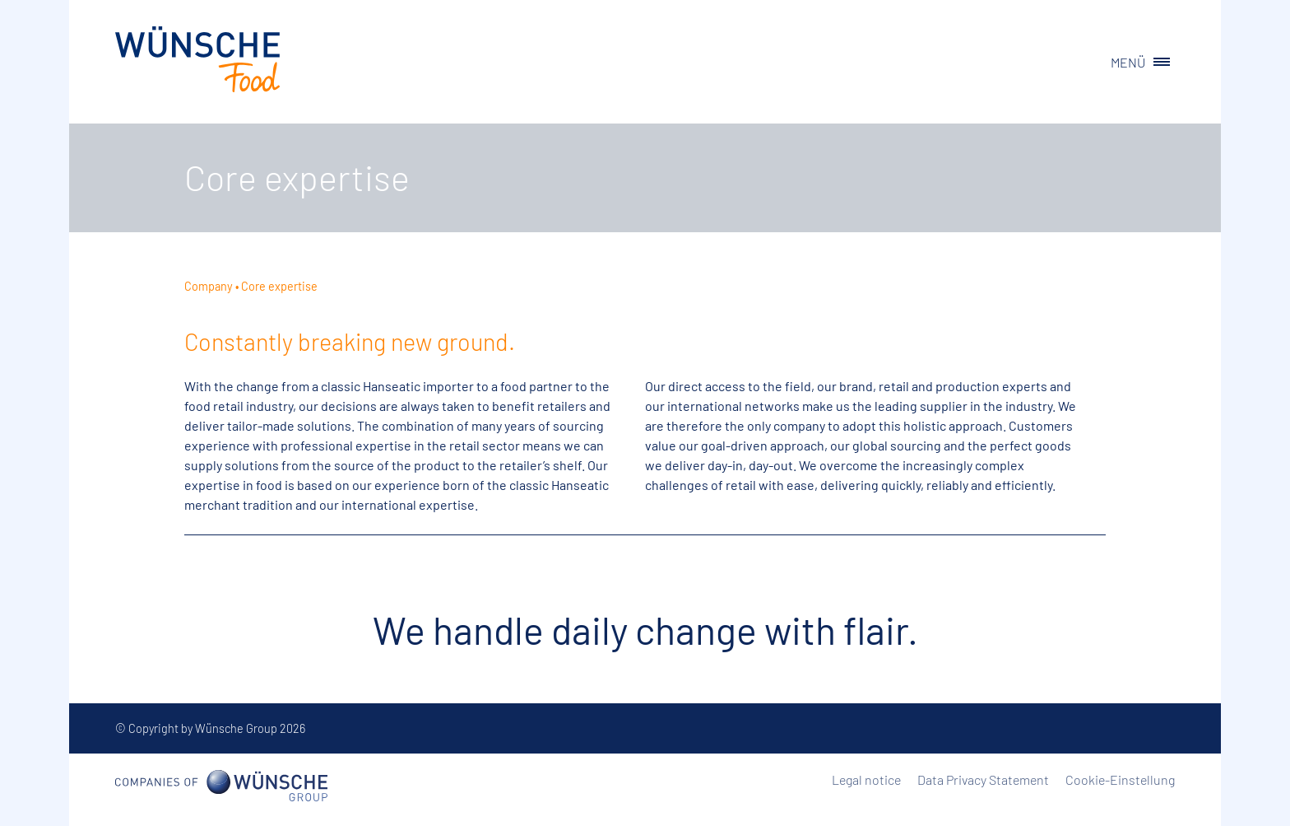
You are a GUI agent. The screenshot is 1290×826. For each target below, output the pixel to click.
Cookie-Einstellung (1120, 779)
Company (208, 286)
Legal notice (866, 779)
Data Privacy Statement (983, 779)
